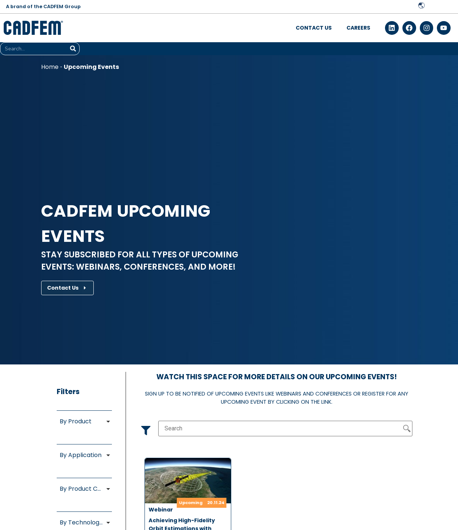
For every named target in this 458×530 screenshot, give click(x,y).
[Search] (72, 49)
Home (50, 67)
